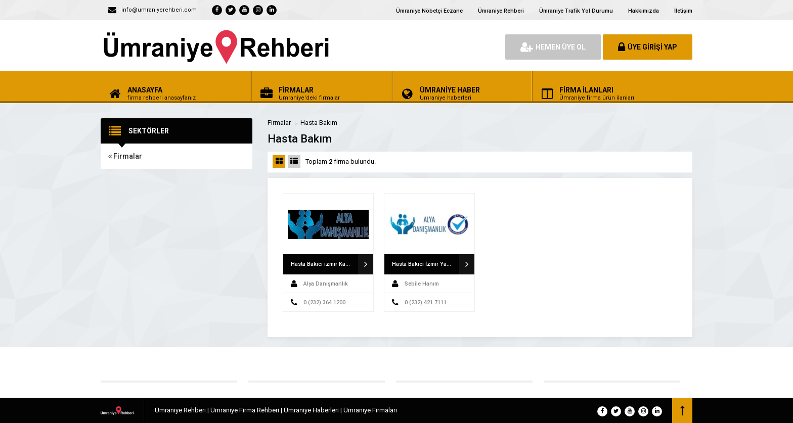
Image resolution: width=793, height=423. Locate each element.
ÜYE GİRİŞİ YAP (647, 47)
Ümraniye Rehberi (501, 11)
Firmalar (125, 156)
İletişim (683, 11)
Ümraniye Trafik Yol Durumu (576, 11)
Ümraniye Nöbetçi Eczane (429, 11)
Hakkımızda (643, 11)
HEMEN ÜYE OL (553, 47)
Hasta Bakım (318, 122)
